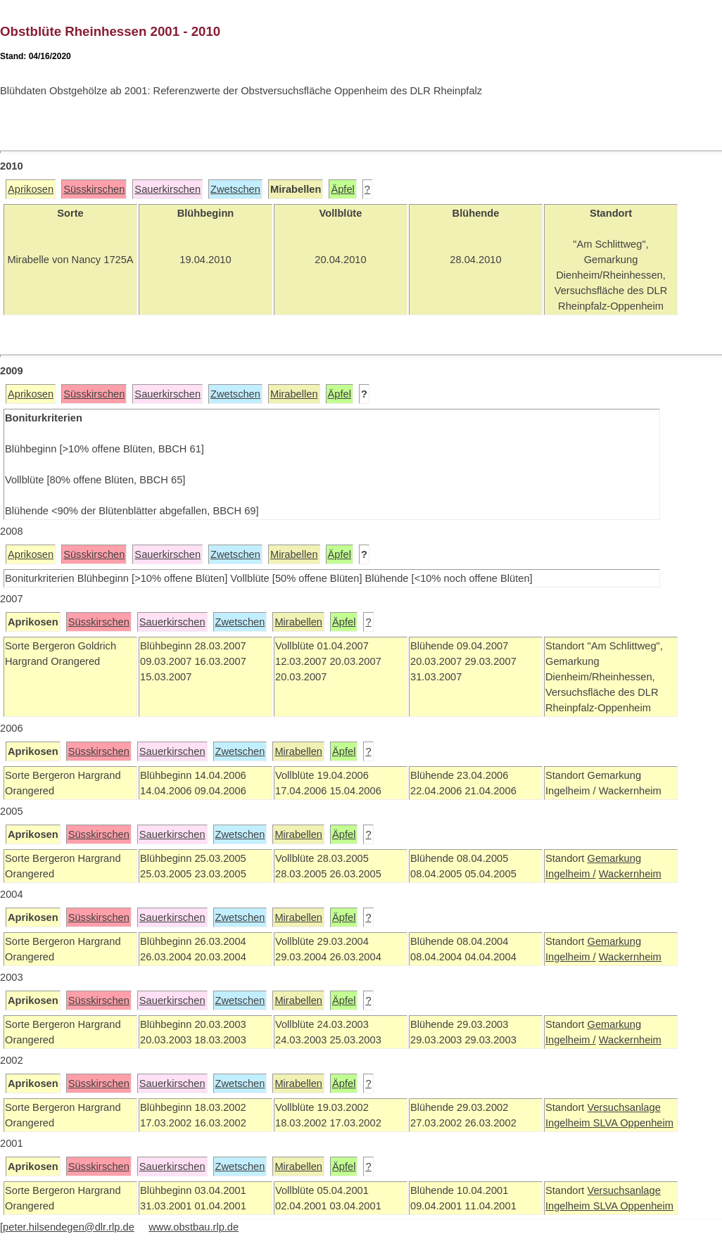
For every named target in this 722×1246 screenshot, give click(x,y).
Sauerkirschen (167, 189)
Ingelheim (569, 1123)
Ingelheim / (570, 873)
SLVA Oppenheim (633, 1123)
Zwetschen (235, 189)
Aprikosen (30, 189)
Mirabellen (294, 394)
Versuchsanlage (623, 1107)
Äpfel (342, 189)
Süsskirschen (94, 189)
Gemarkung (614, 858)
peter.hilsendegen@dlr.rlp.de (68, 1227)
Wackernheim (630, 873)
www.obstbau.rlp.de (193, 1227)
